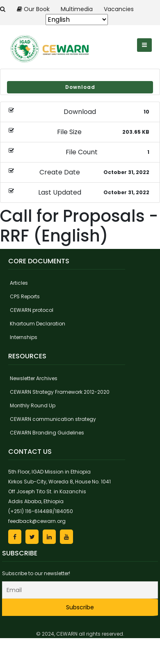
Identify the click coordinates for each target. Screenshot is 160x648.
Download (80, 87)
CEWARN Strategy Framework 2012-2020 (60, 391)
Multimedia (77, 9)
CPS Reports (25, 296)
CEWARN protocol (31, 310)
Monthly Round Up (32, 405)
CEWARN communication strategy (53, 419)
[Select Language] (77, 19)
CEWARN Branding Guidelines (47, 432)
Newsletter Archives (33, 378)
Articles (19, 282)
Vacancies (119, 9)
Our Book (34, 9)
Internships (23, 337)
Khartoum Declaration (37, 323)
